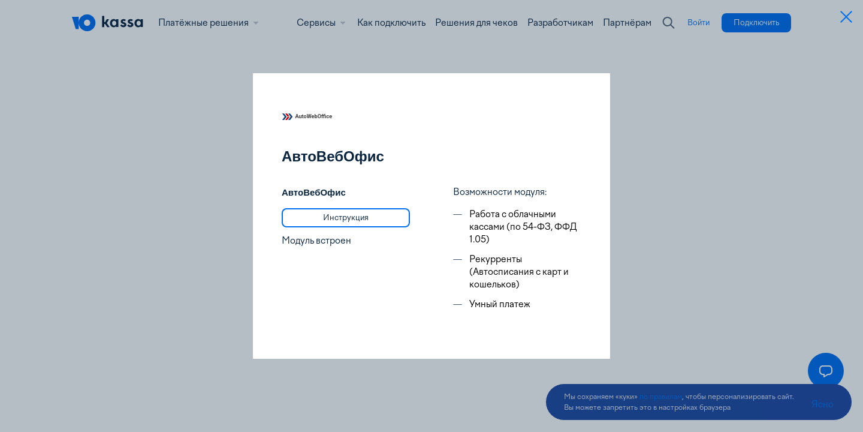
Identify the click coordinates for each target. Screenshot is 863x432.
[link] (346, 217)
